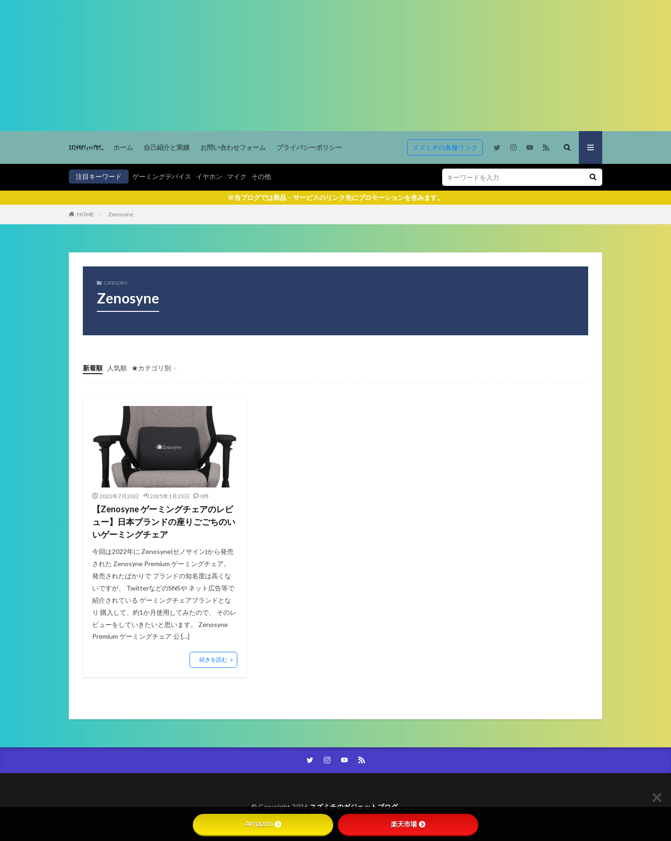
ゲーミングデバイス (161, 176)
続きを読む (213, 659)
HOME (85, 214)
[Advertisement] (281, 65)
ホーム (123, 147)
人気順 (117, 368)
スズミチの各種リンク (445, 147)
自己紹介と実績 (167, 147)
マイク (237, 176)
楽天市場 (408, 824)
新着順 (92, 368)
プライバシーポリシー (309, 147)
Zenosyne (120, 214)
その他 (261, 176)
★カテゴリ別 (151, 368)
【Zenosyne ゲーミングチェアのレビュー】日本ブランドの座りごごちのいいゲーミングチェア (163, 521)
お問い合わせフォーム (233, 147)
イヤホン (209, 176)
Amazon (263, 824)
